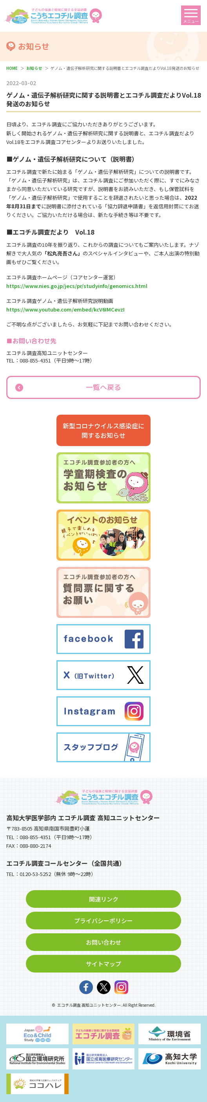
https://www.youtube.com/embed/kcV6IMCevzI (65, 309)
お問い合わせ (103, 942)
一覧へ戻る (103, 387)
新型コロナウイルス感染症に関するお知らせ (103, 430)
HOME (12, 68)
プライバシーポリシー (103, 920)
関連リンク (103, 899)
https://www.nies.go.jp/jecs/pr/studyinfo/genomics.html (76, 286)
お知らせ (34, 68)
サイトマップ (103, 964)
